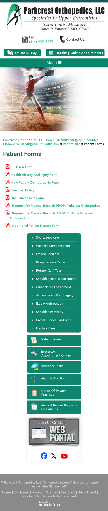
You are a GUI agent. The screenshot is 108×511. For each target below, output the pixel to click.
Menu (54, 62)
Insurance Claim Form (27, 198)
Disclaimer (22, 492)
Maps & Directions (54, 378)
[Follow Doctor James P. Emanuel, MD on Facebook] (44, 456)
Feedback (68, 492)
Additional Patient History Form (35, 226)
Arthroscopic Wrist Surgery (54, 295)
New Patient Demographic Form (35, 182)
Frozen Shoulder (47, 254)
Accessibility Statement (59, 496)
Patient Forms (51, 339)
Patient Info (71, 144)
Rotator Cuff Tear (48, 270)
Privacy (37, 492)
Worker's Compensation (53, 246)
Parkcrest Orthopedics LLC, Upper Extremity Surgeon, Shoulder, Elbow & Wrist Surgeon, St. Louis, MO (51, 142)
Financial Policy (22, 190)
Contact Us (31, 496)
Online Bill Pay (26, 53)
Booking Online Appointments (80, 53)
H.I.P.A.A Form (22, 167)
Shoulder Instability (49, 312)
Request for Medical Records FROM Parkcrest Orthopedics (55, 206)
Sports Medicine (47, 237)
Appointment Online (61, 353)
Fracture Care (45, 328)
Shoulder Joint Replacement (56, 279)
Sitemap (52, 492)
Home (7, 492)
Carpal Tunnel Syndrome (53, 320)
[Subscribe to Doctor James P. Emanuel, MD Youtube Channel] (64, 456)
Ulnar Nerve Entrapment (53, 287)
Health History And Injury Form (34, 175)
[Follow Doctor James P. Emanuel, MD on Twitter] (54, 456)
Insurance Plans (52, 366)
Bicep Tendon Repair (51, 262)
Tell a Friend (87, 492)
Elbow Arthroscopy (49, 303)
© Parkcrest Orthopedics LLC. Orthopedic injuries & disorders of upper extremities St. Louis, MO (50, 484)
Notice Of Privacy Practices (53, 393)
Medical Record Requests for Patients (59, 407)
